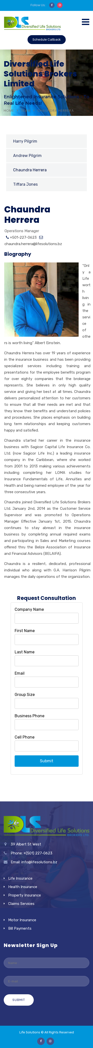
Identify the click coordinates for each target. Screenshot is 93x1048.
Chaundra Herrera (30, 170)
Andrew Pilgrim (27, 155)
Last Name (24, 652)
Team (26, 110)
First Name (25, 630)
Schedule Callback (46, 39)
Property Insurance (24, 895)
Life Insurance (20, 878)
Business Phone (29, 716)
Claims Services (21, 903)
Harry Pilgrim (25, 141)
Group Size (25, 694)
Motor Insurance (22, 920)
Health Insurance (22, 887)
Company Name (29, 609)
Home (9, 110)
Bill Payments (19, 928)
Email (20, 673)
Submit (46, 761)
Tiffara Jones (25, 184)
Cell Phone (24, 737)
